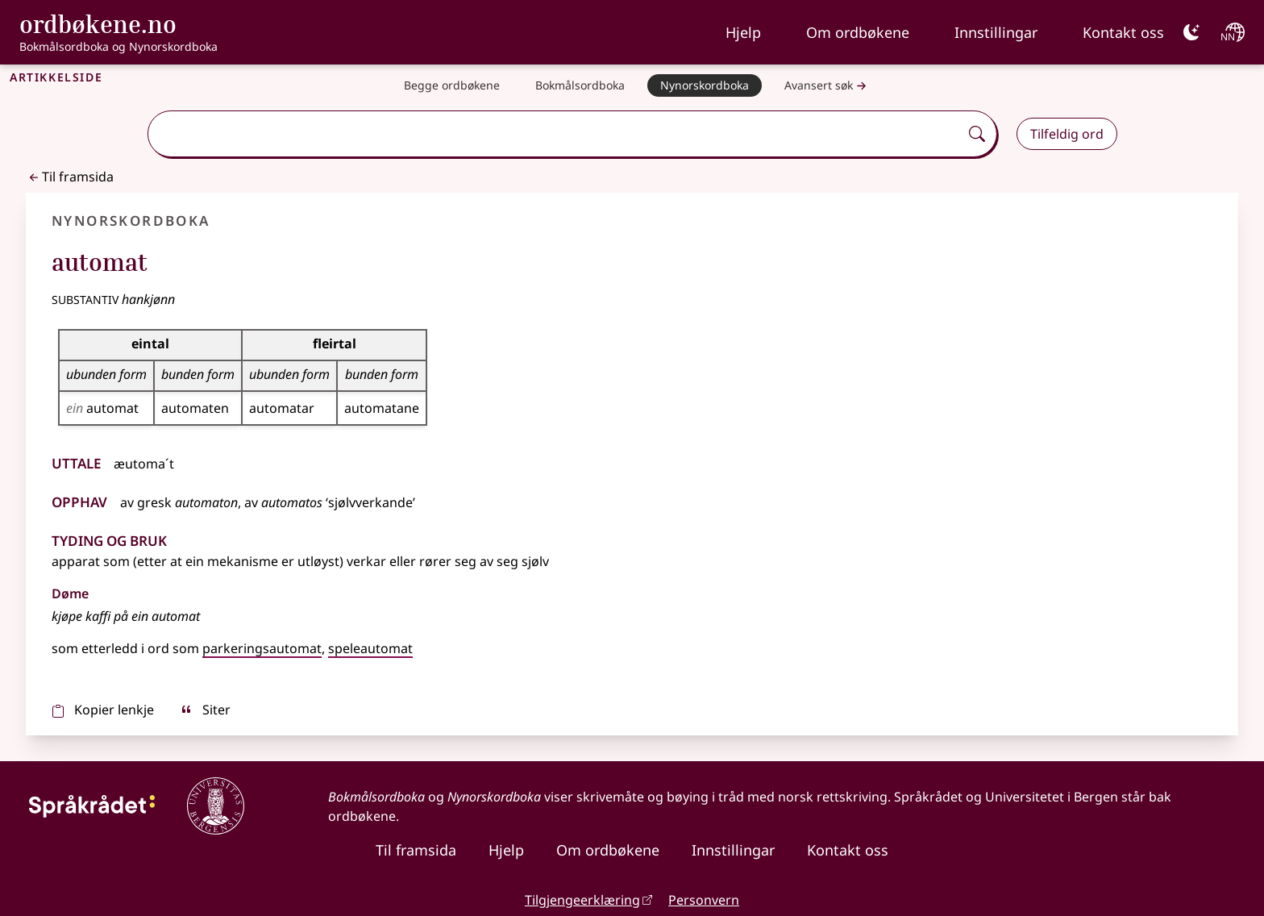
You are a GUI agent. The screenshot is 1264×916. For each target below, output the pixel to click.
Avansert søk (827, 85)
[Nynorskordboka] (704, 85)
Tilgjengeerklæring (582, 900)
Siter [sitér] (205, 709)
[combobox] (555, 133)
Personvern (703, 900)
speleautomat (370, 648)
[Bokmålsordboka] (580, 85)
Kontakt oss (1123, 32)
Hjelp (743, 32)
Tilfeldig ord (1067, 134)
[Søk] (977, 133)
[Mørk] (1191, 32)
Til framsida (70, 176)
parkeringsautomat (262, 648)
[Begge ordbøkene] (452, 85)
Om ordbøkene (857, 32)
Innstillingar (995, 32)
